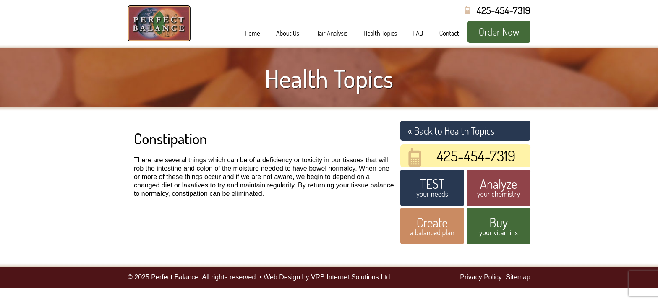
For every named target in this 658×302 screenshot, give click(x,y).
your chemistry (498, 187)
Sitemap (518, 277)
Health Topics (380, 33)
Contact (449, 33)
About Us (287, 33)
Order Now (499, 31)
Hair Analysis (331, 33)
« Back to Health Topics (451, 130)
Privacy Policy (481, 277)
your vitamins (498, 225)
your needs (432, 187)
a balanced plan (432, 225)
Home (252, 33)
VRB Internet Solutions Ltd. (351, 277)
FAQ (418, 33)
